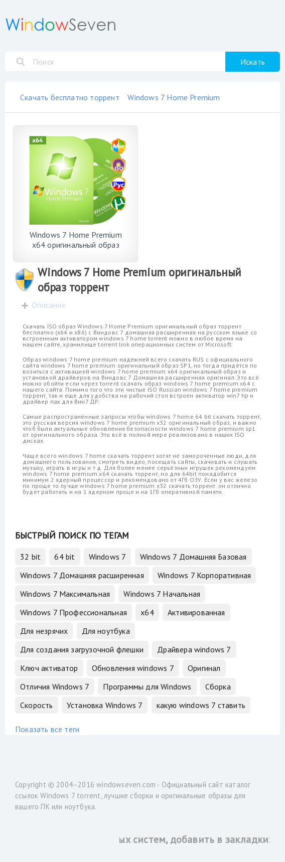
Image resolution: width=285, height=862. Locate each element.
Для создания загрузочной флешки (82, 649)
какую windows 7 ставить (201, 705)
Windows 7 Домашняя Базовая (193, 557)
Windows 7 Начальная (161, 594)
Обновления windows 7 (133, 668)
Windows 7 (107, 557)
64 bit (64, 557)
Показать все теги (47, 729)
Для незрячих (44, 631)
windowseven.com (126, 784)
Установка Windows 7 (105, 705)
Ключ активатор (49, 668)
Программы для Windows (147, 686)
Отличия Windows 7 (54, 686)
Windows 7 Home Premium (173, 97)
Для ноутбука (106, 631)
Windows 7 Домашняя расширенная (82, 575)
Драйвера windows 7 (194, 649)
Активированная (196, 612)
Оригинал (204, 668)
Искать (252, 62)
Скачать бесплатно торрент (69, 97)
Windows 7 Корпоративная (204, 575)
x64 (147, 612)
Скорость (36, 705)
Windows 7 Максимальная (65, 594)
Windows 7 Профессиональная (73, 612)
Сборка (218, 686)
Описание (49, 305)
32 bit (30, 557)
